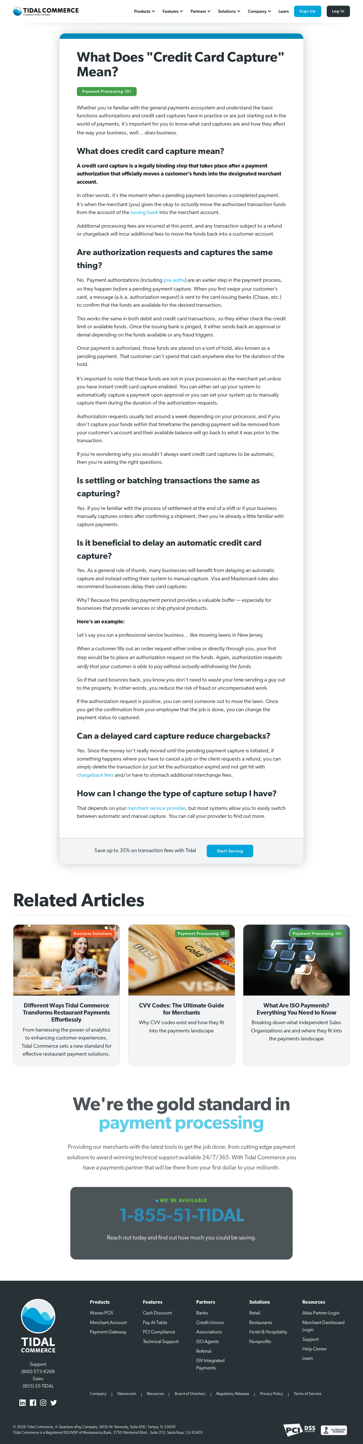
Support (310, 1339)
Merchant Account (108, 1322)
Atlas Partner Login (320, 1313)
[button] (145, 11)
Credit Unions (210, 1322)
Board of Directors (190, 1394)
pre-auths (174, 280)
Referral (203, 1351)
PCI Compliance (159, 1332)
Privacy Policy (271, 1394)
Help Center (314, 1349)
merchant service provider (156, 808)
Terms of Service (307, 1394)
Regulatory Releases (232, 1394)
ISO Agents (207, 1341)
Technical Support (161, 1341)
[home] (45, 11)
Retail (254, 1313)
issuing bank (144, 212)
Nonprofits (260, 1341)
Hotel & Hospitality (268, 1332)
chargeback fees (95, 775)
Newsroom (126, 1394)
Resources (155, 1394)
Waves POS (101, 1313)
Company (98, 1394)
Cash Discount (157, 1313)
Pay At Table (155, 1322)
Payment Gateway (108, 1332)
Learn (283, 11)
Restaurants (260, 1322)
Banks (202, 1313)
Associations (209, 1332)
